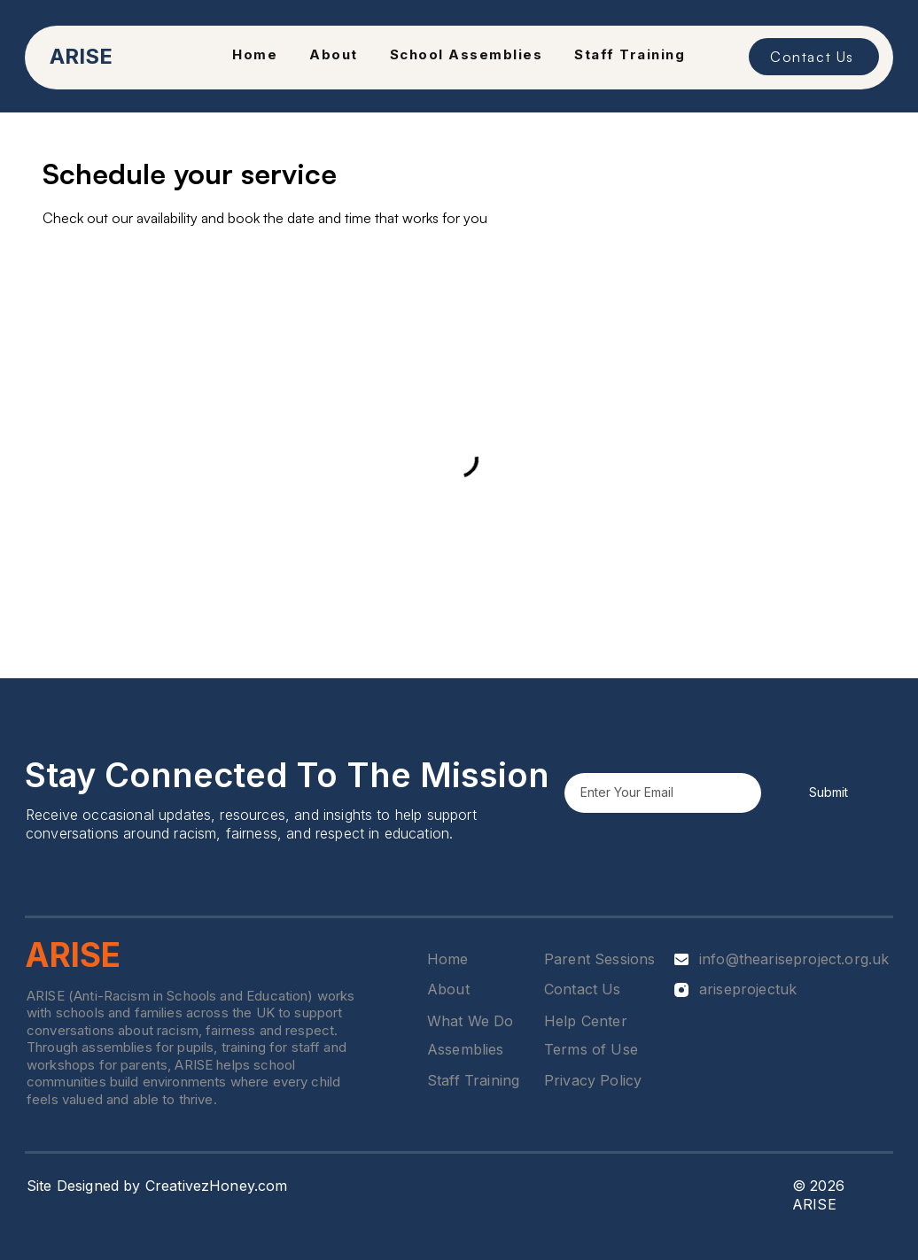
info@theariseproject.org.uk (794, 959)
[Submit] (828, 793)
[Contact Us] (814, 56)
